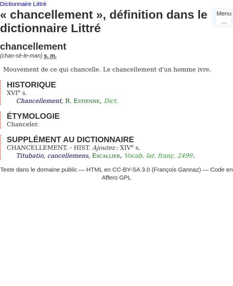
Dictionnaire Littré (23, 3)
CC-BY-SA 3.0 (131, 169)
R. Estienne (82, 100)
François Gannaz (176, 169)
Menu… (223, 17)
